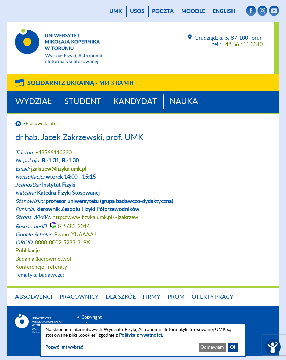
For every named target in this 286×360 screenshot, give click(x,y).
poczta (163, 11)
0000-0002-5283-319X (62, 242)
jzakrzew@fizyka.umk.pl (58, 169)
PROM (176, 297)
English (224, 11)
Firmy (151, 297)
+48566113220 (53, 152)
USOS (137, 11)
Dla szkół (121, 297)
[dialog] (143, 340)
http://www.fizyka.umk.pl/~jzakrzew (95, 217)
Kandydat (135, 102)
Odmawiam (212, 347)
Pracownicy (79, 297)
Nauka (184, 102)
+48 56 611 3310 (242, 44)
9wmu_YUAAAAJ (75, 234)
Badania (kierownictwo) (43, 259)
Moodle (193, 11)
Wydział (33, 102)
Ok (233, 347)
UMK (115, 11)
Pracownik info (41, 123)
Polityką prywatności (140, 335)
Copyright (91, 317)
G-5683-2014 (74, 226)
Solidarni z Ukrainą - (80, 83)
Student (82, 102)
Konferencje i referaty (41, 267)
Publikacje (27, 250)
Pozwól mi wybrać (64, 347)
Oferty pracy (213, 297)
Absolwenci (33, 297)
